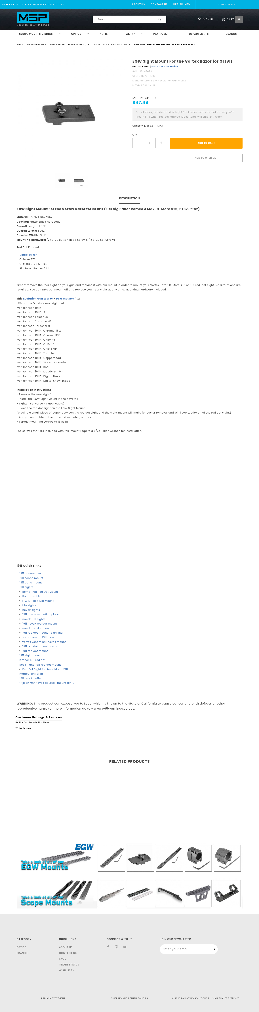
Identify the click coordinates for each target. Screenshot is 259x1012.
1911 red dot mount (35, 651)
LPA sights (29, 605)
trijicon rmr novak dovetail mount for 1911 (48, 683)
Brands (231, 34)
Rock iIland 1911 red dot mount (40, 665)
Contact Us (159, 4)
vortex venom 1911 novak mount (44, 642)
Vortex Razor (28, 255)
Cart (232, 19)
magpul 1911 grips (32, 674)
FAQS (62, 959)
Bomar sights (31, 596)
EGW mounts (65, 298)
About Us (138, 4)
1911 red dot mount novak (39, 646)
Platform (164, 34)
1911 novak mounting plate (40, 614)
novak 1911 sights (33, 619)
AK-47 (134, 34)
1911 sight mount (31, 655)
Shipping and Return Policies (129, 998)
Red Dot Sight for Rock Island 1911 (45, 669)
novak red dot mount (37, 628)
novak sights (31, 610)
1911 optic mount (31, 582)
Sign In (205, 19)
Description (129, 198)
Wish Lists (66, 970)
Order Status (69, 964)
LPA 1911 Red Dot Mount (38, 601)
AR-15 (107, 34)
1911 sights (26, 587)
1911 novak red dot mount (39, 623)
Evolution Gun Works (38, 298)
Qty (134, 134)
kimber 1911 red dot (33, 660)
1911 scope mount (31, 578)
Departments (199, 34)
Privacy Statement (53, 998)
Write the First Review (164, 66)
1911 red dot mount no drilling (42, 632)
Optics (80, 34)
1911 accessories (31, 573)
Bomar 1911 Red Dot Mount (40, 592)
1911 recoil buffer (31, 678)
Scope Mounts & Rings (40, 34)
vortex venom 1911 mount (39, 637)
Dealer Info (181, 4)
